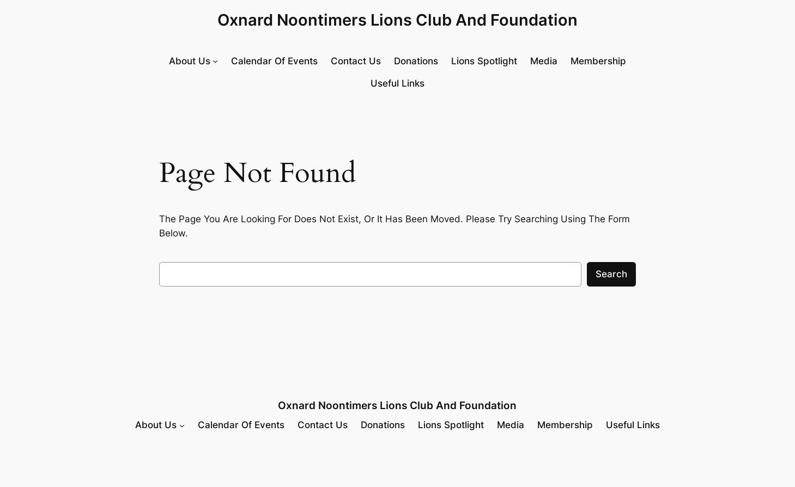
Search (611, 274)
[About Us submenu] (193, 61)
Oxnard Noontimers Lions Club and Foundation (397, 19)
